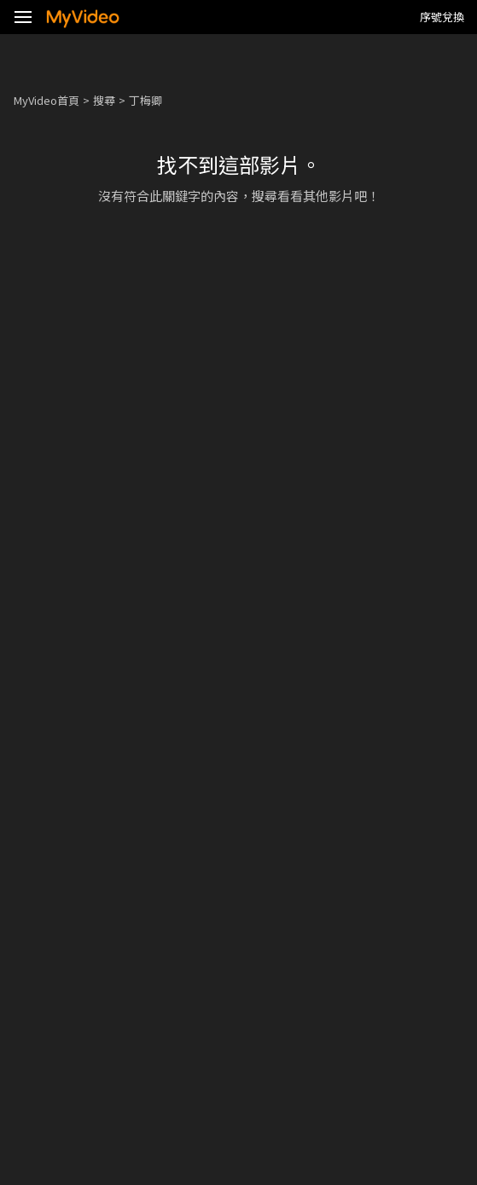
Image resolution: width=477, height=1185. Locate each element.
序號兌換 (442, 17)
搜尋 (104, 100)
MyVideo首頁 (46, 100)
